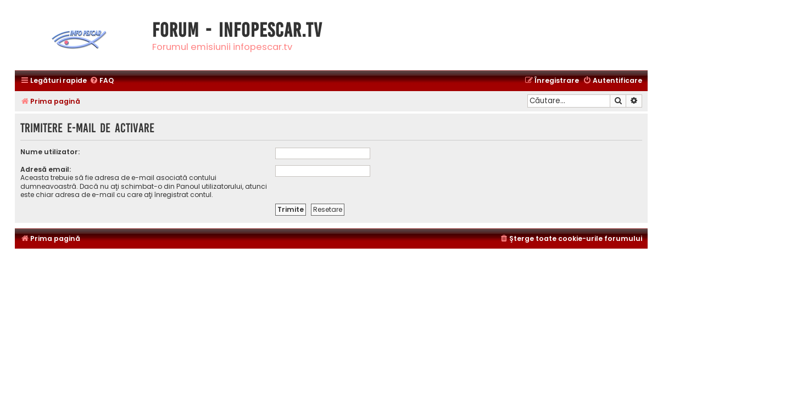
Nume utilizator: (50, 151)
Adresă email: (45, 169)
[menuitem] (102, 81)
